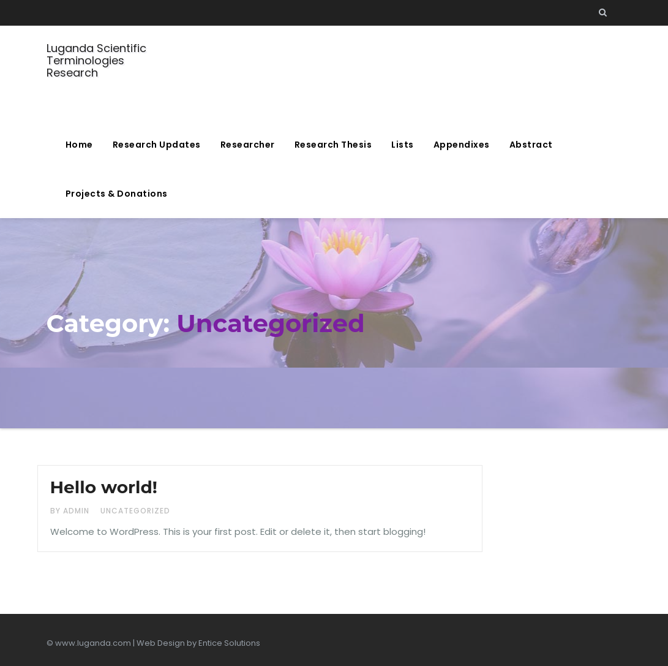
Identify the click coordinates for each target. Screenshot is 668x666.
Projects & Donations (117, 193)
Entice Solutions (229, 643)
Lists (402, 144)
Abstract (531, 144)
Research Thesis (333, 144)
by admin (71, 510)
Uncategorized (135, 510)
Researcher (247, 144)
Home (79, 144)
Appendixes (461, 144)
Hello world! (103, 487)
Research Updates (157, 144)
